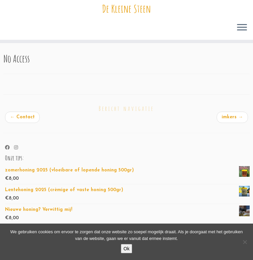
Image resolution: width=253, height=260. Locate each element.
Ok (126, 248)
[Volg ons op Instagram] (18, 148)
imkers (232, 117)
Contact (22, 117)
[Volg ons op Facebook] (9, 148)
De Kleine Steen (126, 9)
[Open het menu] (242, 28)
